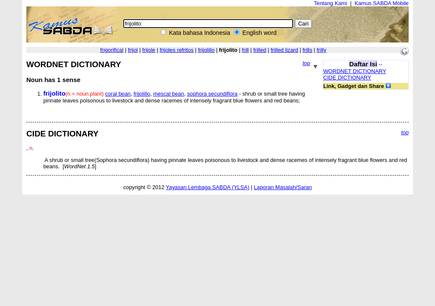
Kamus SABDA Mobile (382, 3)
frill (245, 50)
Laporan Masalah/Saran (283, 187)
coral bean (118, 94)
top (306, 63)
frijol (133, 50)
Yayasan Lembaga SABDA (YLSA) (207, 187)
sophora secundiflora (212, 94)
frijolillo (206, 50)
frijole (148, 50)
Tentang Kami (330, 3)
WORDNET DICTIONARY (354, 71)
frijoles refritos (177, 50)
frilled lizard (284, 50)
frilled (259, 50)
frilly (322, 50)
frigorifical (112, 50)
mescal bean (168, 94)
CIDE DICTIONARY (347, 77)
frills (307, 50)
